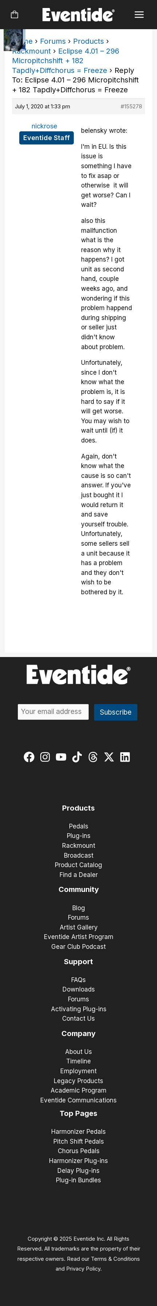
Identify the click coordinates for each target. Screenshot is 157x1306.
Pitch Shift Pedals (78, 1141)
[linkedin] (127, 756)
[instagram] (47, 756)
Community (79, 889)
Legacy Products (78, 1081)
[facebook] (31, 756)
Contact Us (78, 1018)
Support (78, 961)
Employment (78, 1071)
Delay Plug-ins (78, 1170)
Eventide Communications (78, 1100)
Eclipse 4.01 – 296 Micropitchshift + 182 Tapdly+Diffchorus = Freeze (65, 61)
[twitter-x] (111, 756)
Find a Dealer (79, 874)
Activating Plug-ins (78, 1009)
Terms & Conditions (115, 1259)
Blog (78, 908)
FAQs (78, 980)
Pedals (78, 826)
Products (88, 41)
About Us (78, 1051)
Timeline (78, 1061)
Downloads (79, 989)
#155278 (131, 106)
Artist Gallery (79, 927)
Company (78, 1033)
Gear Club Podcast (78, 946)
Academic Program (78, 1090)
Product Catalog (78, 865)
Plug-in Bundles (78, 1180)
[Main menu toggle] (139, 15)
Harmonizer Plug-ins (78, 1160)
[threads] (95, 756)
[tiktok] (79, 756)
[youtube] (63, 756)
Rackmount (31, 51)
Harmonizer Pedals (78, 1131)
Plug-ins (78, 835)
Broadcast (78, 855)
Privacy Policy (83, 1269)
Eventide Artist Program (78, 936)
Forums (53, 41)
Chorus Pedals (79, 1151)
